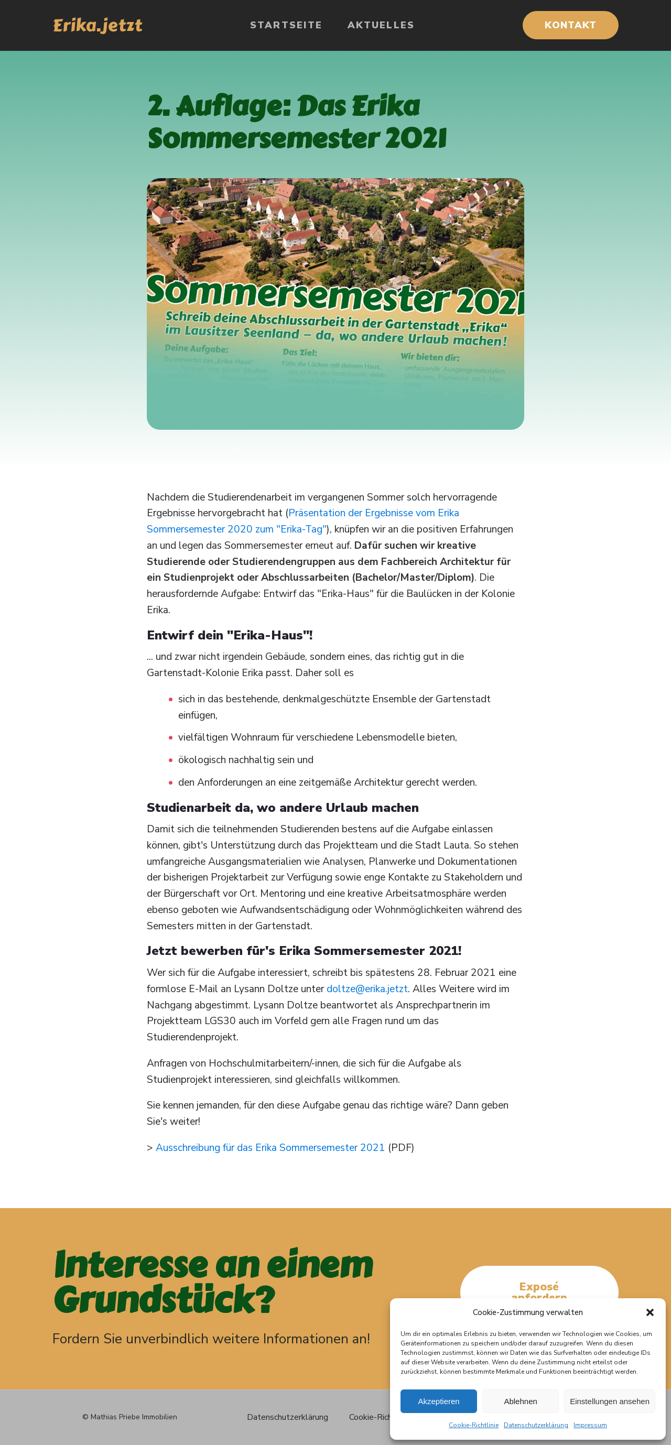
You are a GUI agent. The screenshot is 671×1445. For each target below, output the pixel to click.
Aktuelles (381, 25)
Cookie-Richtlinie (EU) (389, 1417)
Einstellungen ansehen (610, 1401)
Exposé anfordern (539, 1292)
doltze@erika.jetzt (367, 989)
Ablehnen (520, 1401)
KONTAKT (571, 25)
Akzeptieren (438, 1401)
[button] (650, 1312)
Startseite (286, 25)
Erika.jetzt (97, 25)
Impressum (590, 1425)
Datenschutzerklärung (536, 1425)
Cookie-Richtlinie (474, 1425)
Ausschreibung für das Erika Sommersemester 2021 (270, 1148)
